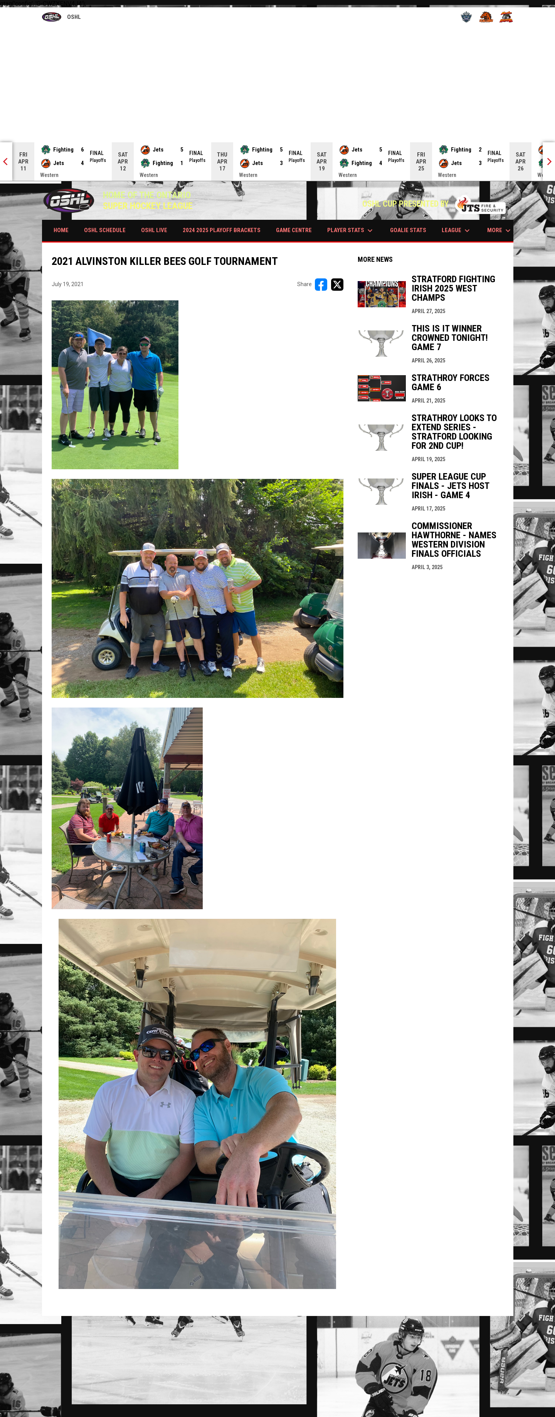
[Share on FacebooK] (321, 284)
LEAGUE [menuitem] (457, 230)
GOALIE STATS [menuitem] (408, 230)
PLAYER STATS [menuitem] (351, 230)
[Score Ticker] (277, 161)
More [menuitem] (500, 230)
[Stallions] (486, 17)
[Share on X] (337, 284)
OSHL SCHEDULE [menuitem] (105, 230)
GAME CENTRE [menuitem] (294, 230)
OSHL (61, 17)
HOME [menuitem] (61, 230)
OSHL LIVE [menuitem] (154, 230)
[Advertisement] (277, 84)
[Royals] (466, 17)
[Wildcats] (506, 17)
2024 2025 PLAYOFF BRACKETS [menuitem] (222, 230)
